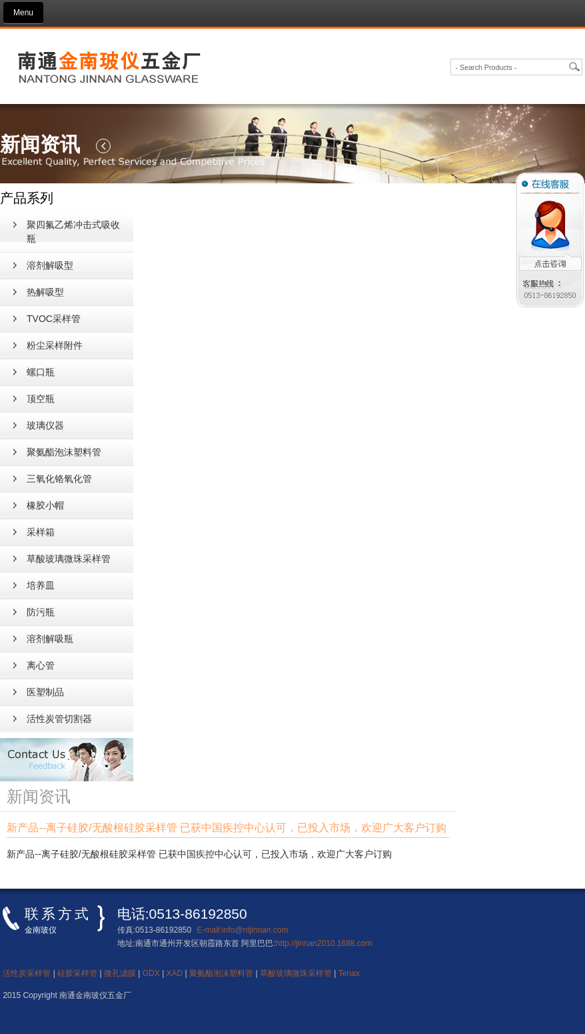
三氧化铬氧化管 (59, 478)
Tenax (349, 973)
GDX (151, 973)
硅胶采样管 (77, 973)
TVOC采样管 (54, 318)
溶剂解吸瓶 (50, 638)
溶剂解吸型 (50, 265)
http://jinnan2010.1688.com (324, 943)
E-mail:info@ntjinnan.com (243, 930)
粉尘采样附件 (55, 345)
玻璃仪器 (45, 425)
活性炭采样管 (27, 973)
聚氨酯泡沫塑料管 (64, 452)
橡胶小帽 (45, 505)
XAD (175, 973)
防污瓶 (41, 612)
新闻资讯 (24, 95)
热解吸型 (45, 292)
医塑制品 (45, 692)
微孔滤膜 (120, 973)
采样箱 (41, 532)
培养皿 (41, 585)
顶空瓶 (41, 398)
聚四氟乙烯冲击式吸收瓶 (73, 231)
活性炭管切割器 (59, 718)
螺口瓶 (41, 372)
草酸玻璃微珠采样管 (69, 558)
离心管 (41, 665)
